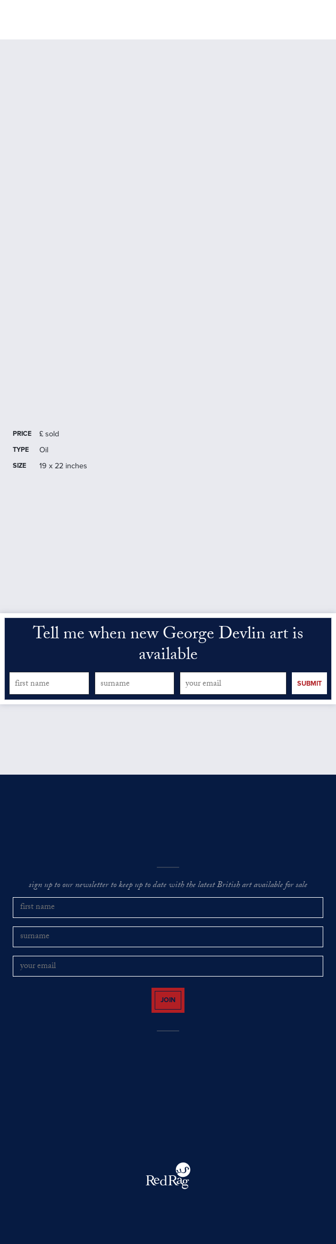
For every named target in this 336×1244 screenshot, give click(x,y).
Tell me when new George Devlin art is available (168, 645)
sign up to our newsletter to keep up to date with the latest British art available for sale (168, 886)
